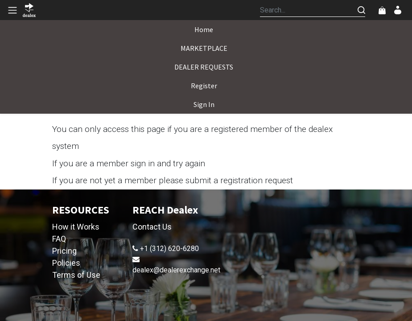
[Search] (361, 9)
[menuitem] (203, 29)
